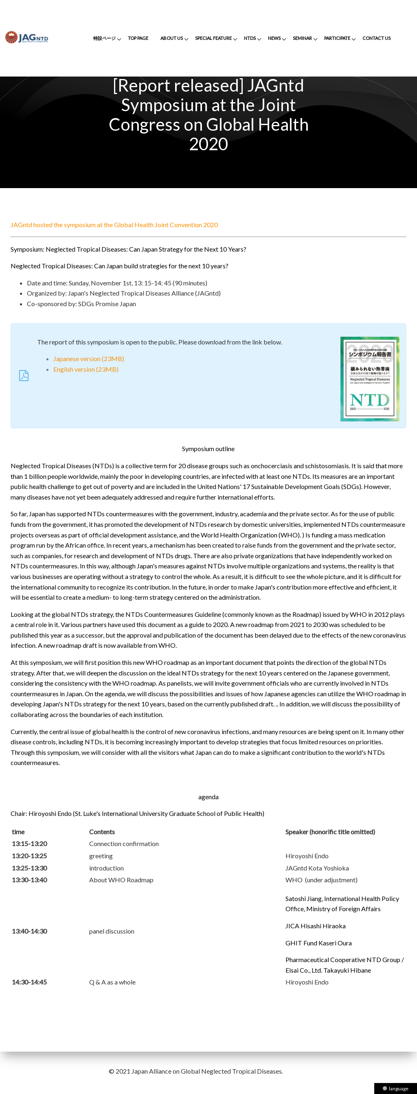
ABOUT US (171, 38)
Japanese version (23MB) (88, 358)
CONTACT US (376, 38)
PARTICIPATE (337, 38)
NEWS (274, 38)
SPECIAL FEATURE (213, 38)
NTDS (250, 38)
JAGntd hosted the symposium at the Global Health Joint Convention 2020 (114, 224)
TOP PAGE (138, 38)
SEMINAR (302, 38)
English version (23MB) (86, 369)
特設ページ (104, 38)
